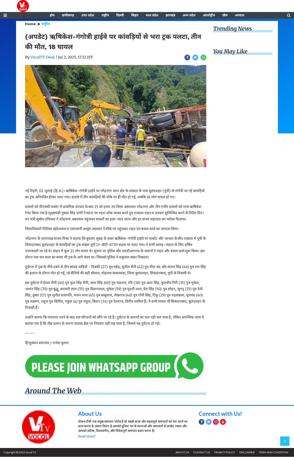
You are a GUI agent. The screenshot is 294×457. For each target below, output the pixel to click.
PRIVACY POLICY (224, 452)
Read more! (86, 436)
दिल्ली (120, 15)
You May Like (230, 51)
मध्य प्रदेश (152, 15)
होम (52, 15)
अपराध (239, 15)
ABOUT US (182, 452)
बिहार (134, 15)
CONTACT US (201, 452)
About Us (90, 413)
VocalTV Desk (43, 57)
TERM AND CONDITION (273, 452)
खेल (225, 15)
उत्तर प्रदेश (87, 15)
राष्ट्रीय (105, 15)
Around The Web (53, 391)
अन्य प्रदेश (189, 15)
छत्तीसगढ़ (68, 15)
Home (30, 24)
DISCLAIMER (246, 452)
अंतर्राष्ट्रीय (209, 15)
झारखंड (170, 15)
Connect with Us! (220, 413)
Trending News (232, 28)
